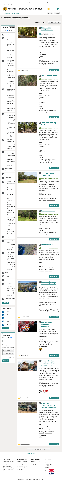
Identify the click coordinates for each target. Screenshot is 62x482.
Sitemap (47, 467)
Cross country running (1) (10, 203)
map (58, 22)
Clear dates (11, 357)
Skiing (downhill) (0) (11, 259)
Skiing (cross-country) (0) (10, 255)
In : (3, 337)
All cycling (9, 139)
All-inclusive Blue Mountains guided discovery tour (48, 363)
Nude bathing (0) (11, 217)
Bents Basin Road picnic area (47, 174)
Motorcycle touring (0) (12, 162)
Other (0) (9, 57)
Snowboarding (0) (12, 262)
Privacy (47, 462)
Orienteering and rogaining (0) (11, 220)
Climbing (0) (10, 52)
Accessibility (48, 459)
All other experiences (10, 193)
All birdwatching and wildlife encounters (11, 62)
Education (19, 2)
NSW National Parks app (8, 461)
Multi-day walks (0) (12, 290)
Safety (4, 2)
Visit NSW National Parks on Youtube (11, 479)
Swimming (7, 276)
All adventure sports (10, 38)
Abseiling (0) (10, 42)
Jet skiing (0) (10, 95)
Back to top (31, 453)
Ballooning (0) (10, 200)
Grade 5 (9, 324)
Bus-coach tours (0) (11, 156)
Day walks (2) (10, 286)
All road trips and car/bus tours (11, 152)
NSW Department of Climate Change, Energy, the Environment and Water (9, 468)
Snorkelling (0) (11, 247)
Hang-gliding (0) (11, 215)
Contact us (34, 463)
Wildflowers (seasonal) (11, 298)
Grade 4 (9, 321)
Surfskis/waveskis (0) (11, 128)
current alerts (49, 35)
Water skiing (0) (11, 108)
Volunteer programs (22, 461)
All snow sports (11, 252)
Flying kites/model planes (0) (11, 209)
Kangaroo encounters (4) (11, 74)
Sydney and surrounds (49, 112)
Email (57, 13)
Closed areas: (14, 31)
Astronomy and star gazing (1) (12, 197)
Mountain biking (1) (12, 144)
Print (51, 13)
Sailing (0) (9, 106)
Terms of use (48, 461)
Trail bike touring (9, 280)
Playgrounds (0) (11, 223)
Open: (5, 31)
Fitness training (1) (11, 206)
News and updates (35, 461)
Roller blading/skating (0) (12, 226)
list (52, 22)
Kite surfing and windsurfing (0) (11, 100)
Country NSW (48, 65)
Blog (47, 2)
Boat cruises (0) (11, 93)
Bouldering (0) (10, 48)
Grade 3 (9, 318)
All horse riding (11, 181)
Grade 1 (9, 311)
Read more (54, 70)
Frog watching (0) (11, 71)
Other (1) (9, 86)
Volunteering (26, 2)
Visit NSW (5, 464)
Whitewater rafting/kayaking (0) (11, 132)
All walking (9, 283)
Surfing (6, 272)
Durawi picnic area (48, 211)
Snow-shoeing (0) (11, 264)
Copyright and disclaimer (48, 465)
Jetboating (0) (10, 97)
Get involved (20, 469)
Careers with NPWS (21, 463)
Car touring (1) (10, 159)
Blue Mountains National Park (47, 302)
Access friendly (11, 2)
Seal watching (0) (11, 81)
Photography (8, 237)
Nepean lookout (47, 245)
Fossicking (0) (10, 212)
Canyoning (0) (10, 50)
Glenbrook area (43, 159)
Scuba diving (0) (11, 244)
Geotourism (8, 177)
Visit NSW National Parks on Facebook (4, 479)
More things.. (14, 27)
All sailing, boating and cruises (11, 89)
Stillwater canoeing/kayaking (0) (12, 124)
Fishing (6, 174)
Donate (47, 470)
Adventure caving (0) (11, 45)
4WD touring (8, 34)
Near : (8, 337)
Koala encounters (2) (11, 78)
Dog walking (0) (11, 288)
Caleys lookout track (49, 76)
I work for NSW (39, 479)
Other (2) (9, 136)
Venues (42, 2)
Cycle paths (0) (11, 141)
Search (5, 302)
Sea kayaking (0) (11, 120)
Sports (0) (9, 229)
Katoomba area (43, 62)
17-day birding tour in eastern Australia (48, 283)
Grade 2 (9, 315)
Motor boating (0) (11, 103)
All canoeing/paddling (12, 114)
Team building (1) (11, 231)
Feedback (33, 464)
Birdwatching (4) (11, 65)
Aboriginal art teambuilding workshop (46, 324)
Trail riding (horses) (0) (12, 186)
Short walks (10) (11, 293)
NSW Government (30, 479)
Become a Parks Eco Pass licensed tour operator (23, 465)
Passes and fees (35, 2)
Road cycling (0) (11, 146)
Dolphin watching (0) (11, 68)
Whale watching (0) (12, 83)
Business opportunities (22, 468)
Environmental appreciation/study (10, 169)
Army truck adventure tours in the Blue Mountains (48, 405)
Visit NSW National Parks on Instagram (7, 479)
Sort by (37, 22)
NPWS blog (5, 463)
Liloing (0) (9, 55)
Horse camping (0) (12, 183)
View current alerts (25, 70)
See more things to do (39, 449)
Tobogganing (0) (11, 267)
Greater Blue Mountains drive (47, 29)
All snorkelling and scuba (11, 241)
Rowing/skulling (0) (12, 117)
